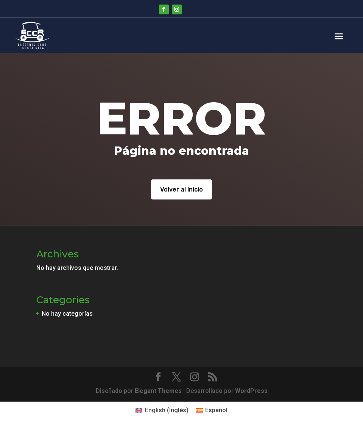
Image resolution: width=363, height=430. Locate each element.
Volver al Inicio (181, 189)
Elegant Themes (158, 390)
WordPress (251, 390)
